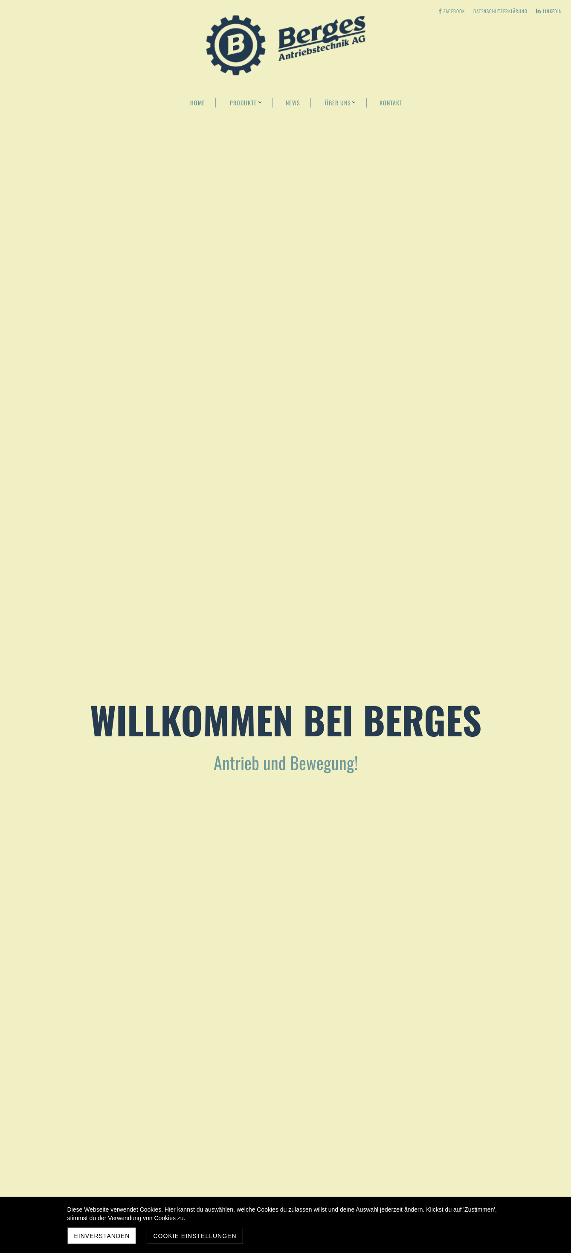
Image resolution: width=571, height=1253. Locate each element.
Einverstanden (102, 1236)
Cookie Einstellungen (194, 1236)
